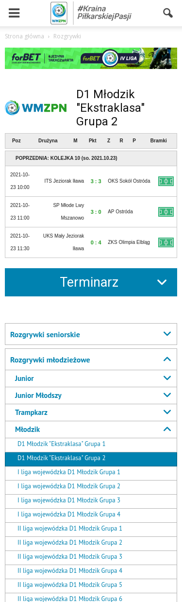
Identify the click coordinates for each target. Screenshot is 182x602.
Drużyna (47, 140)
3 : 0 (96, 212)
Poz (16, 140)
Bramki (158, 140)
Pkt (93, 140)
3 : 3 (96, 181)
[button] (168, 13)
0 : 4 (96, 242)
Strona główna (24, 36)
